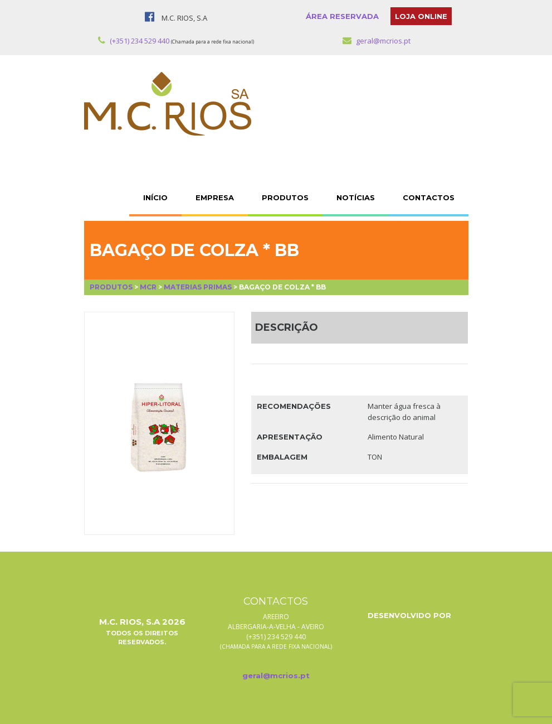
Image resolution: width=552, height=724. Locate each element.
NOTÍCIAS (355, 197)
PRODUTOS (285, 197)
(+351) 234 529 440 (133, 41)
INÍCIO (155, 197)
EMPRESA (215, 197)
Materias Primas (198, 287)
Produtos (111, 287)
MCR (148, 287)
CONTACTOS (429, 197)
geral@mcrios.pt (377, 41)
